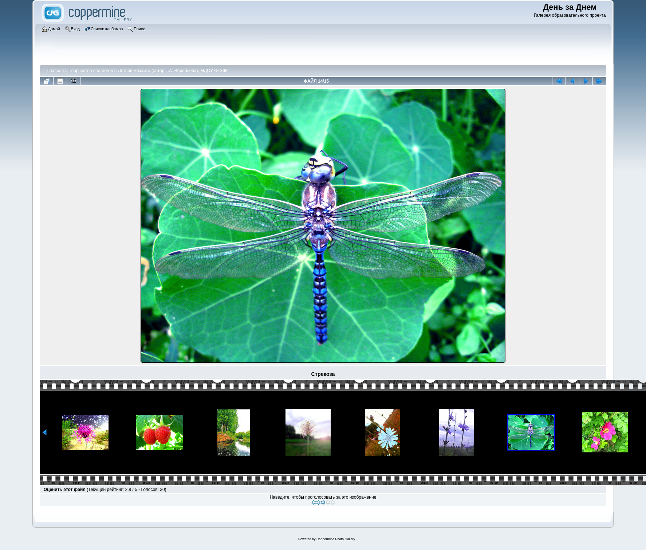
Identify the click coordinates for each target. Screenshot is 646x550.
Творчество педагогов (91, 70)
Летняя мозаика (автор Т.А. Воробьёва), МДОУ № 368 (172, 70)
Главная (55, 70)
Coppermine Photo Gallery (335, 539)
